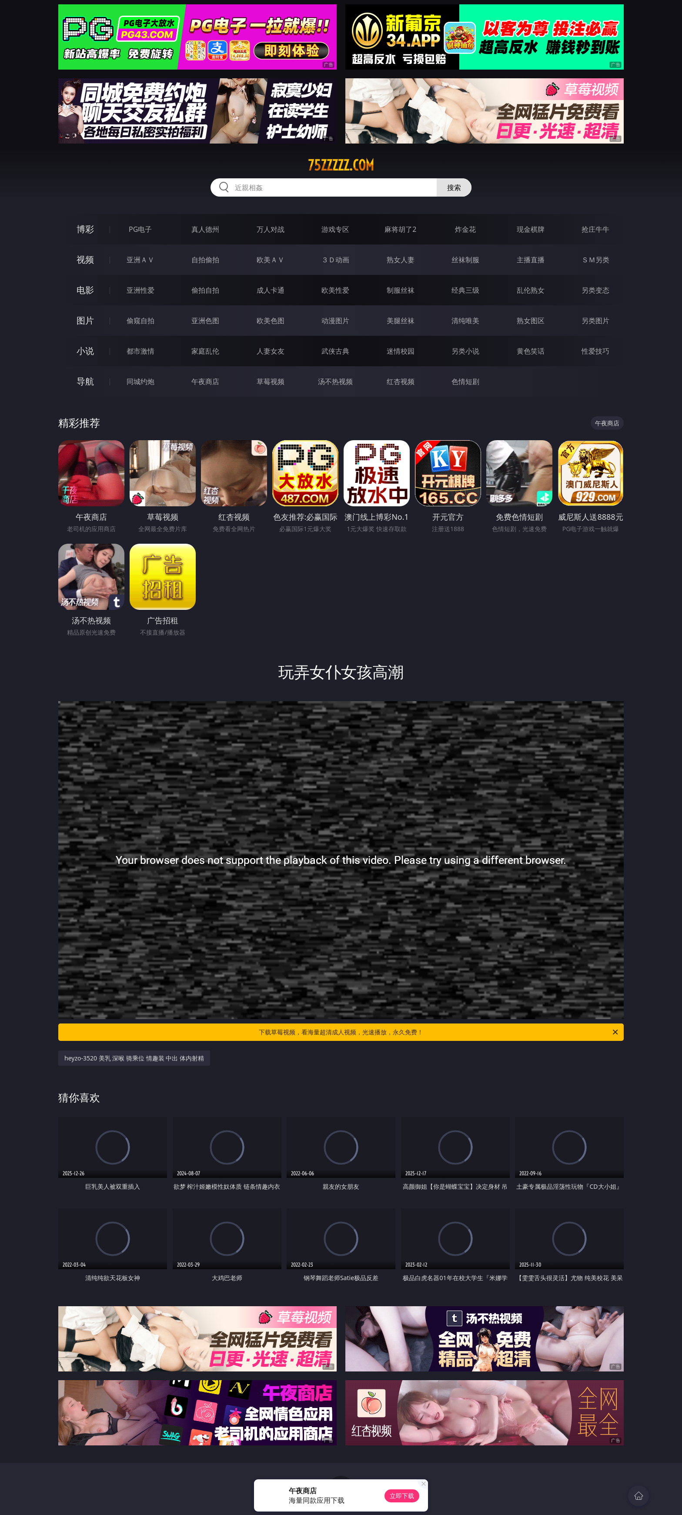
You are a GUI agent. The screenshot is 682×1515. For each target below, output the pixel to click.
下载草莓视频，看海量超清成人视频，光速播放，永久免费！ (439, 1032)
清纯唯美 (465, 320)
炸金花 (465, 229)
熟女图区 (531, 320)
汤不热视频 (335, 381)
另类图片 (595, 320)
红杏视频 (401, 381)
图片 (85, 320)
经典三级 (465, 290)
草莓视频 (270, 381)
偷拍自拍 (205, 290)
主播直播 (531, 259)
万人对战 (270, 229)
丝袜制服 (465, 259)
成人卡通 (270, 290)
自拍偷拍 (205, 259)
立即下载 (402, 1496)
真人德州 (205, 229)
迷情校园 (401, 351)
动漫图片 (335, 320)
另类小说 (465, 351)
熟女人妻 (401, 259)
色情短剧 (465, 381)
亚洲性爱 (140, 290)
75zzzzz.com (341, 165)
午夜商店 (205, 381)
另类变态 (595, 290)
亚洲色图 (205, 320)
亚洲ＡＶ (140, 259)
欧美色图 (270, 320)
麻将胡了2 (400, 229)
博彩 (85, 229)
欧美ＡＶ (270, 259)
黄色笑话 (531, 351)
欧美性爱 (335, 290)
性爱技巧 (595, 351)
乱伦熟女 (531, 290)
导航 (85, 381)
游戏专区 (335, 229)
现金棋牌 (531, 229)
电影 (85, 290)
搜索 (454, 187)
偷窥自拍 (140, 320)
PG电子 (140, 229)
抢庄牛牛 (595, 229)
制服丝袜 (401, 290)
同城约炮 (140, 381)
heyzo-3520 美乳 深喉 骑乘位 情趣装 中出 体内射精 (134, 1058)
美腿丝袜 (401, 320)
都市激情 (140, 351)
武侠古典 (335, 351)
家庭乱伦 (205, 351)
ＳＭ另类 (595, 259)
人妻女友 (270, 351)
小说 (85, 351)
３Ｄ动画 (335, 259)
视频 (85, 259)
